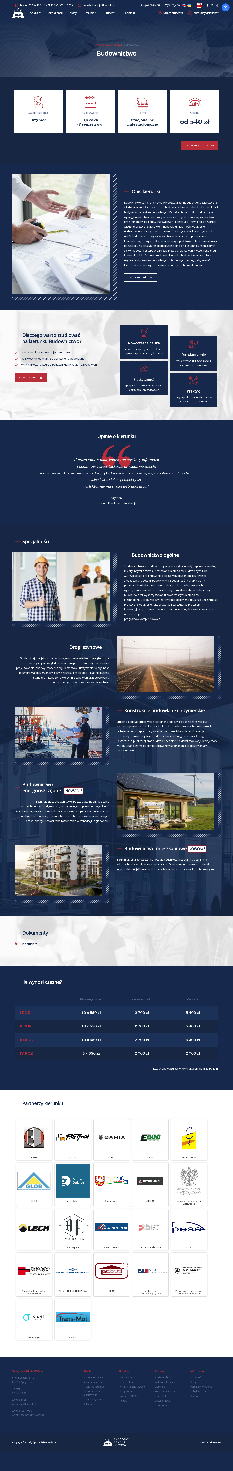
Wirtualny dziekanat (165, 1400)
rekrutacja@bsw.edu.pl (102, 5)
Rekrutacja (89, 1422)
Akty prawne (125, 1410)
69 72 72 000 (51, 5)
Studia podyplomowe (94, 1418)
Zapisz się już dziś (194, 145)
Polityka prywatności (201, 1405)
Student (111, 16)
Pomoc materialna (165, 1410)
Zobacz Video (30, 386)
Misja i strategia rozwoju (132, 1405)
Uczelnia (91, 16)
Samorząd (160, 1414)
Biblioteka (160, 1405)
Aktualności (55, 16)
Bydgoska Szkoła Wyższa (43, 1460)
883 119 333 (66, 5)
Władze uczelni (127, 1396)
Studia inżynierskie (93, 1400)
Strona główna (102, 45)
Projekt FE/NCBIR (128, 1414)
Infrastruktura (126, 1400)
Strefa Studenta (163, 1396)
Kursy (73, 16)
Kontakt (130, 16)
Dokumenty (161, 1424)
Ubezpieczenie (162, 1419)
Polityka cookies (199, 1410)
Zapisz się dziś (139, 277)
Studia (36, 16)
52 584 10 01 (36, 5)
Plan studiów (29, 962)
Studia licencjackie (93, 1396)
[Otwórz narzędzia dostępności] (226, 7)
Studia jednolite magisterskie (91, 1411)
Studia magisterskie (93, 1405)
